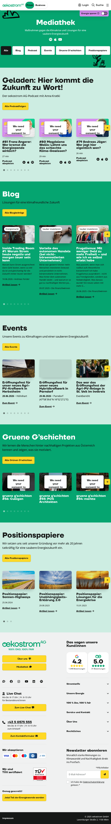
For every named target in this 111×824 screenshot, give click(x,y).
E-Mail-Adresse (77, 774)
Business (40, 5)
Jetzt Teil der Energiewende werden (24, 797)
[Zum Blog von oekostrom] (3, 681)
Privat (29, 5)
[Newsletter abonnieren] (105, 774)
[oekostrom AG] (13, 5)
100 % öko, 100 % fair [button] (78, 703)
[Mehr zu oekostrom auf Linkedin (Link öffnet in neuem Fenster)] (33, 681)
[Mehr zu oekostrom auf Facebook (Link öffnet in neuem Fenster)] (11, 681)
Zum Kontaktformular (24, 736)
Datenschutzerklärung (93, 782)
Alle (6, 50)
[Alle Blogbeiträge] (14, 217)
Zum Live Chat (24, 707)
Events (48, 50)
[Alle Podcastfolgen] (15, 106)
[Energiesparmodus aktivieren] (104, 13)
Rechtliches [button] (73, 731)
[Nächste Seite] (107, 128)
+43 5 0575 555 (20, 722)
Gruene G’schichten (70, 50)
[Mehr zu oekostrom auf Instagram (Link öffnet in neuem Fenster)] (18, 681)
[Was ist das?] (98, 13)
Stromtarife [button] (73, 684)
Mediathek (24, 666)
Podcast (32, 50)
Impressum (8, 818)
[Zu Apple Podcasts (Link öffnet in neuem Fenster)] (55, 40)
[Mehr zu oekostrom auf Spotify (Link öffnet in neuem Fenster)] (41, 681)
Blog (18, 50)
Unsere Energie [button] (75, 693)
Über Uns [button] (71, 722)
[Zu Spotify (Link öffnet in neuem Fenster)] (50, 40)
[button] (4, 170)
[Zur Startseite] (24, 646)
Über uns (24, 658)
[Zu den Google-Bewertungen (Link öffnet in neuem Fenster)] (76, 662)
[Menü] (107, 5)
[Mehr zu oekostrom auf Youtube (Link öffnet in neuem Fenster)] (26, 681)
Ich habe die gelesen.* (87, 783)
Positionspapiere (98, 50)
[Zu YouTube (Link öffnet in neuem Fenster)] (60, 40)
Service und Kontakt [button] (78, 712)
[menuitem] (83, 5)
